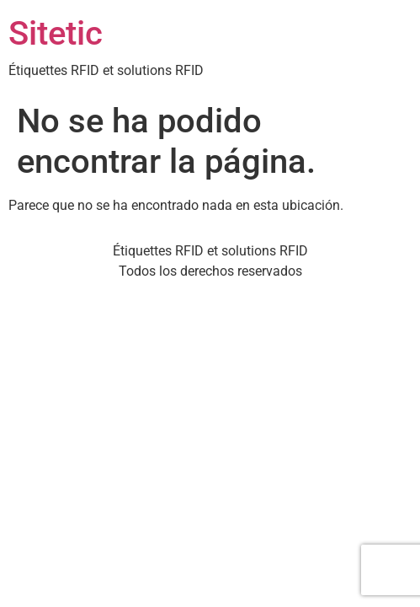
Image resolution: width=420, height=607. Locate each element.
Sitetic (55, 33)
